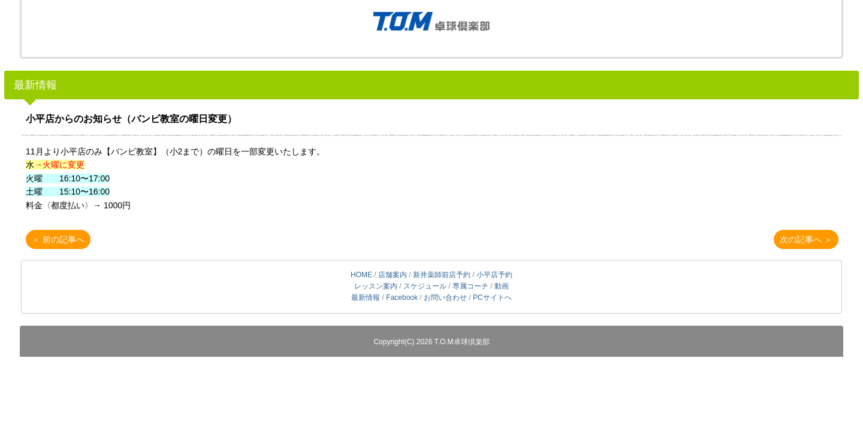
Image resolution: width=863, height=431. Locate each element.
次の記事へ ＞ (806, 239)
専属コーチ (470, 286)
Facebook (402, 297)
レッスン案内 (375, 286)
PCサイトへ (492, 297)
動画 (501, 286)
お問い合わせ (445, 297)
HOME (361, 275)
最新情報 (35, 85)
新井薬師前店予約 (441, 275)
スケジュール (424, 286)
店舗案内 (392, 275)
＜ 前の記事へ (58, 239)
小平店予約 (494, 275)
